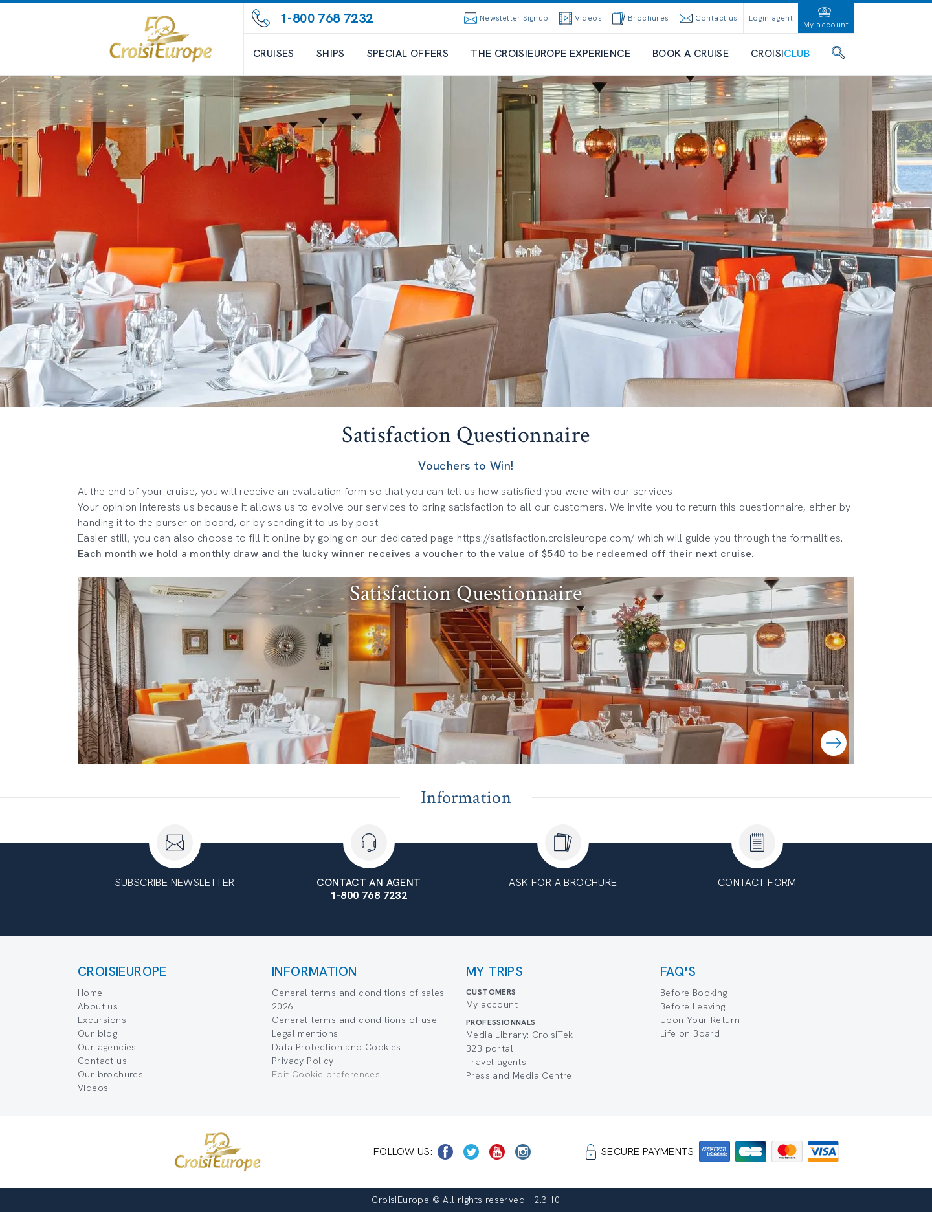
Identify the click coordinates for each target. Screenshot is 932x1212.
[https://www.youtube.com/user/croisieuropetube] (497, 1152)
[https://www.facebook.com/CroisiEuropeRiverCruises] (445, 1152)
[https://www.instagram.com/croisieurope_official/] (523, 1152)
